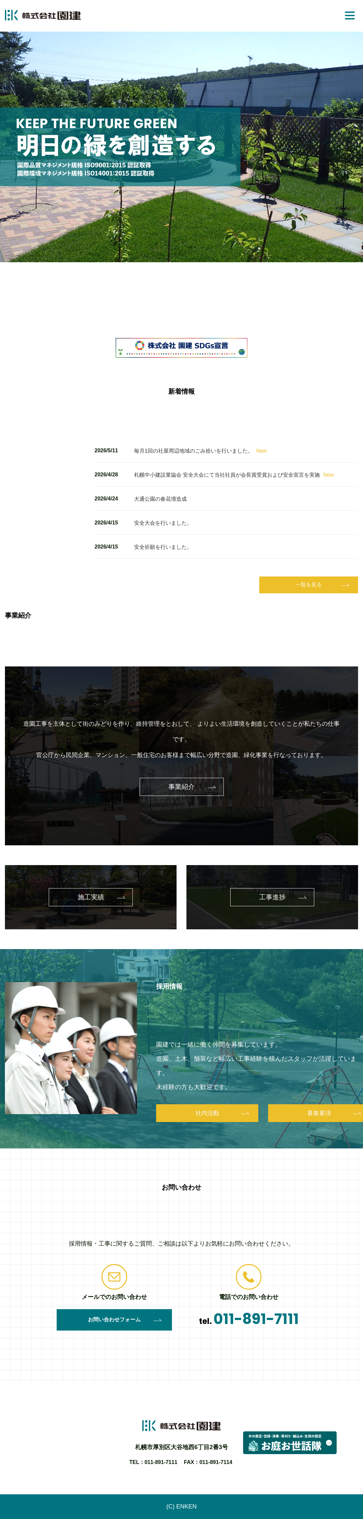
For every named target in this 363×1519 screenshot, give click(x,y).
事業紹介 (181, 786)
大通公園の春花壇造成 (160, 499)
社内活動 (207, 1113)
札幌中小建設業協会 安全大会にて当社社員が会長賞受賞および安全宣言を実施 (234, 475)
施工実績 (91, 897)
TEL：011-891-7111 (153, 1462)
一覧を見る (308, 584)
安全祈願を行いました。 (163, 547)
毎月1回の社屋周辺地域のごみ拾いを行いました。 (200, 451)
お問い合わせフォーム (114, 1319)
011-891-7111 (256, 1319)
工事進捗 (272, 897)
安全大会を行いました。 (163, 523)
